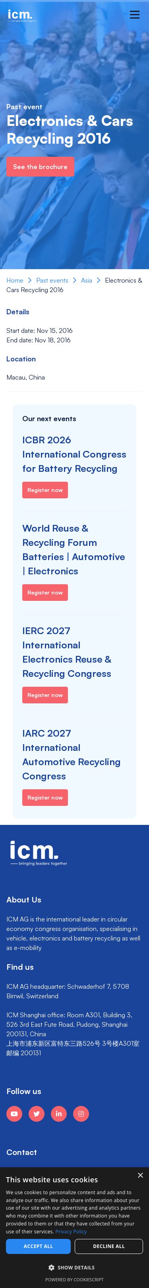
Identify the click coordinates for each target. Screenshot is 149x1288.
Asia (86, 280)
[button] (74, 1267)
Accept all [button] (38, 1246)
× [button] (140, 1176)
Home (14, 280)
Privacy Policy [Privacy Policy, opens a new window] (71, 1231)
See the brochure (40, 167)
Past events (52, 280)
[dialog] (74, 1227)
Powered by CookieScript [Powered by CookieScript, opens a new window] (74, 1279)
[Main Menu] (135, 15)
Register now (45, 489)
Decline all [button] (109, 1246)
